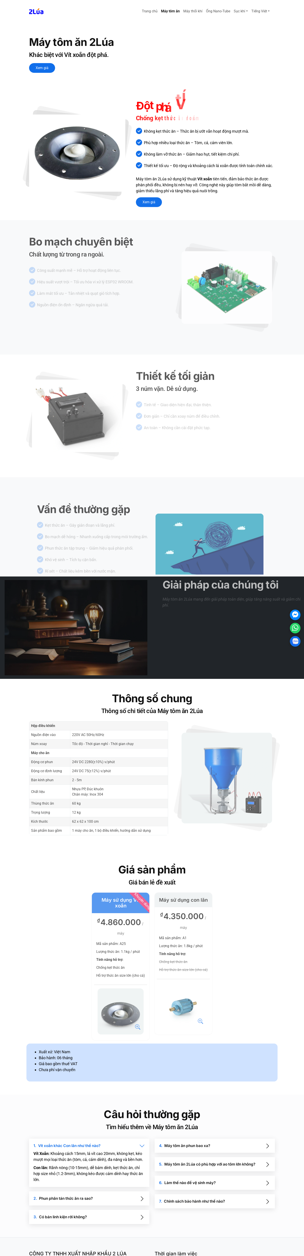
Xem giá (42, 68)
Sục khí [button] (239, 11)
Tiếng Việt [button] (259, 11)
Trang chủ (150, 11)
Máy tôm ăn (170, 11)
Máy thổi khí (192, 11)
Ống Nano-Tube (218, 11)
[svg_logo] (36, 11)
